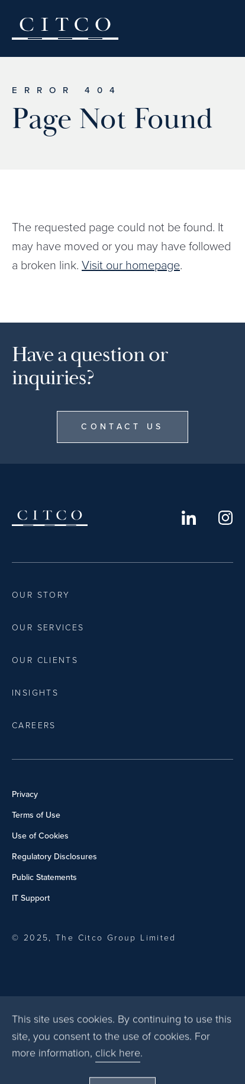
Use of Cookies (40, 836)
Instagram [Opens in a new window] (225, 518)
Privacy (25, 794)
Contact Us (122, 426)
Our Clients (45, 660)
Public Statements (44, 877)
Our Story (41, 595)
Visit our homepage (131, 265)
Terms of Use (36, 815)
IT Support (31, 898)
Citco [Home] (65, 28)
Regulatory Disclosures (54, 856)
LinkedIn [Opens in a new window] (189, 518)
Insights (35, 693)
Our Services (48, 627)
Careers (34, 725)
